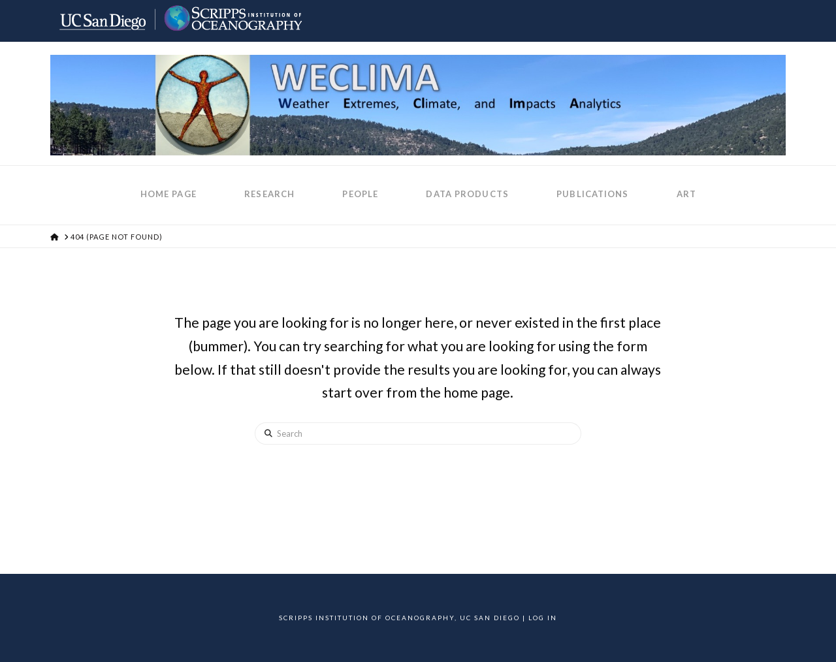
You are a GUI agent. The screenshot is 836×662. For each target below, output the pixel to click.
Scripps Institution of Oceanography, (368, 618)
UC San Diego (490, 618)
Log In (542, 618)
